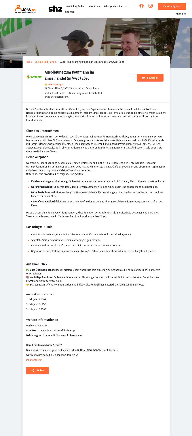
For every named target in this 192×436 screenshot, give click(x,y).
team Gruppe (55, 84)
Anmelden (181, 14)
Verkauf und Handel (46, 61)
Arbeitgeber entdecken (115, 6)
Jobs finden (94, 6)
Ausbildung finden (75, 6)
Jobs (28, 61)
